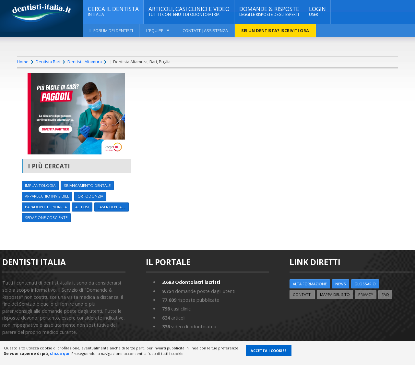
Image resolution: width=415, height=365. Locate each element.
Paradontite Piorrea (46, 206)
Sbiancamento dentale (87, 185)
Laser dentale (111, 206)
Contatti (302, 294)
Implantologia (40, 185)
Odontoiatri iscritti (191, 282)
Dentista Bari (48, 62)
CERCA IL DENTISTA (113, 11)
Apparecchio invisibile (47, 196)
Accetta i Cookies (269, 350)
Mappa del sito (335, 294)
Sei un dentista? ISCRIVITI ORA (275, 30)
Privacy (365, 294)
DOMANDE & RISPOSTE (269, 11)
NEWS (340, 283)
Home (23, 62)
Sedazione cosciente (46, 217)
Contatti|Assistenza (205, 30)
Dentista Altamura (84, 62)
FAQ (385, 294)
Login (317, 11)
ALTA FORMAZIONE (310, 283)
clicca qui (59, 353)
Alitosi (82, 206)
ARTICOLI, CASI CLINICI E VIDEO (189, 11)
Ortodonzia (90, 196)
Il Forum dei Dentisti (111, 30)
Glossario (365, 283)
